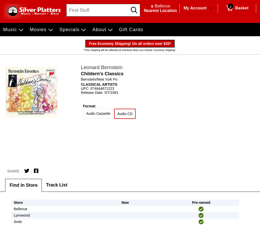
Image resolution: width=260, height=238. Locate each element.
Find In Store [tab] (23, 185)
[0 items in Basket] (236, 8)
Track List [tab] (56, 184)
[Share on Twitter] (26, 170)
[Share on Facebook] (36, 170)
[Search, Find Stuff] (98, 10)
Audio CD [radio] (125, 114)
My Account (195, 8)
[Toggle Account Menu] (211, 8)
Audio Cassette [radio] (98, 113)
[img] (201, 209)
